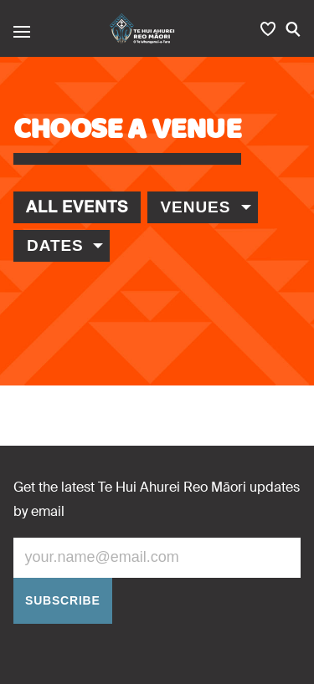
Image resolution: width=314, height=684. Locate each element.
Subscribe (62, 600)
